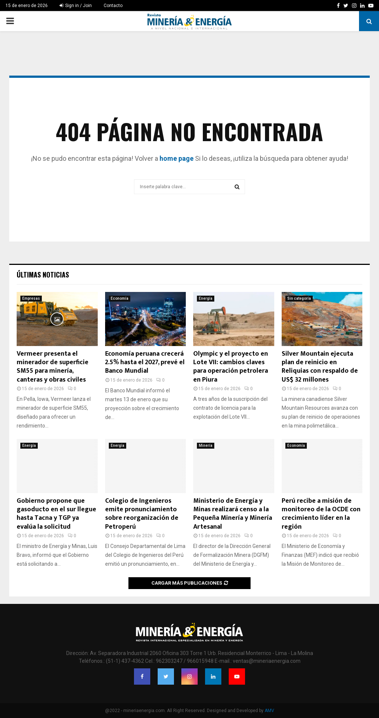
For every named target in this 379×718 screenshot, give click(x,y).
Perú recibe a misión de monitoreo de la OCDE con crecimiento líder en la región (321, 513)
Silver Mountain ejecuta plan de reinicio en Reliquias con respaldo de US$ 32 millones (320, 366)
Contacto (113, 5)
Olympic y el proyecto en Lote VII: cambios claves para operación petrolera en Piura (230, 366)
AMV (269, 710)
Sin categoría (299, 298)
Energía (205, 298)
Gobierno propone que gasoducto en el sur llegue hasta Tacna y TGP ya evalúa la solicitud (56, 513)
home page (177, 158)
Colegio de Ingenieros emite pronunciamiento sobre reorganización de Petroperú (141, 513)
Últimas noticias (43, 274)
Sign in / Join (76, 5)
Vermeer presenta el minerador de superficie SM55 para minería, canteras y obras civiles (52, 366)
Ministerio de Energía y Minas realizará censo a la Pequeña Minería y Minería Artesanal (232, 513)
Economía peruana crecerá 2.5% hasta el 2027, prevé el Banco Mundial (145, 362)
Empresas (31, 298)
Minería (205, 445)
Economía (119, 298)
